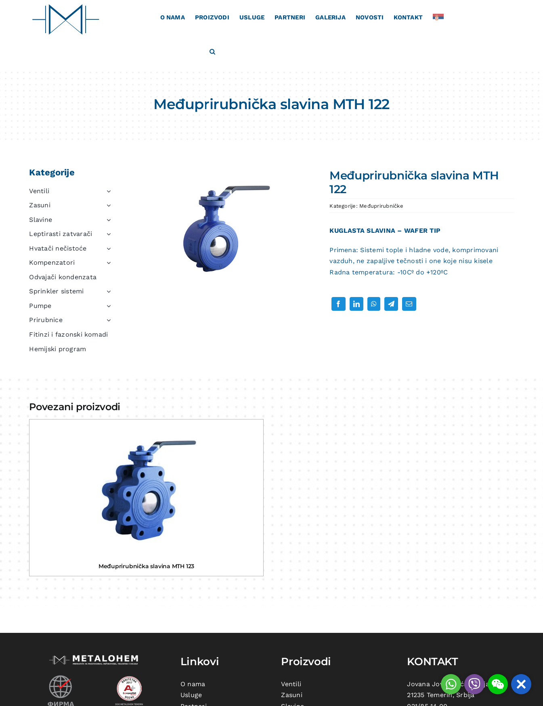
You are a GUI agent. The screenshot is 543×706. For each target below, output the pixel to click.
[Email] (409, 304)
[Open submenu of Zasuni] (107, 205)
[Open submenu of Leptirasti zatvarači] (107, 234)
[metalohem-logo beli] (95, 656)
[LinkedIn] (356, 304)
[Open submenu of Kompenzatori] (107, 263)
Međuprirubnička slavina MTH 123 (147, 566)
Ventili (291, 684)
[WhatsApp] (373, 304)
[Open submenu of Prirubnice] (107, 320)
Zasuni (291, 695)
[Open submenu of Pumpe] (107, 306)
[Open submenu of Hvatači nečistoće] (107, 248)
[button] (212, 51)
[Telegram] (391, 304)
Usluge (191, 695)
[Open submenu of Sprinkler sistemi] (107, 291)
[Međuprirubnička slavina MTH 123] (146, 487)
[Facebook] (338, 304)
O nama (192, 684)
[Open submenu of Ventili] (107, 191)
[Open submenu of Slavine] (107, 220)
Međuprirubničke (381, 206)
